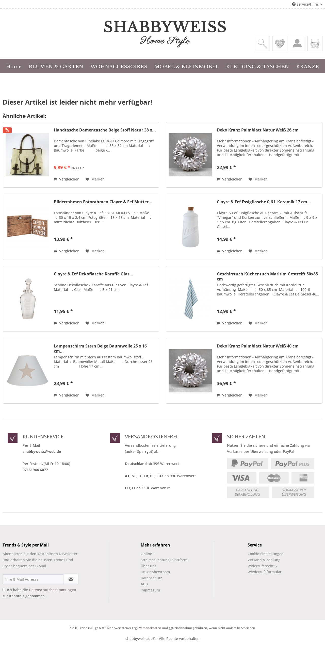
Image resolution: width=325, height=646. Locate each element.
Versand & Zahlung (264, 559)
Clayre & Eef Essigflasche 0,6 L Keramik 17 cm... (264, 202)
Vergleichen (66, 179)
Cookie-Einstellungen (266, 553)
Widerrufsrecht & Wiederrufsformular (265, 569)
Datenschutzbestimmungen (52, 589)
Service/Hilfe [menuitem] (305, 4)
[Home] (14, 66)
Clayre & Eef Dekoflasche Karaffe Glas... (93, 274)
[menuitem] (262, 43)
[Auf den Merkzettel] (95, 179)
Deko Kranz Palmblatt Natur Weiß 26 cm (258, 130)
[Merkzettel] (279, 43)
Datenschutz (151, 577)
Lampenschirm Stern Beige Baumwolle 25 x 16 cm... (100, 348)
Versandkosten (150, 628)
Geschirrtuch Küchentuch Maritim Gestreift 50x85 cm (267, 276)
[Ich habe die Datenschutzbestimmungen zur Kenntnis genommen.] (4, 589)
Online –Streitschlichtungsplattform (160, 556)
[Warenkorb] (314, 43)
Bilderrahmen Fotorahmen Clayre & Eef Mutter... (103, 202)
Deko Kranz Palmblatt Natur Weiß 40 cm (258, 346)
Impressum (150, 590)
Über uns (148, 566)
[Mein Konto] (297, 43)
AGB (144, 584)
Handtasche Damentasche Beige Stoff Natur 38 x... (105, 130)
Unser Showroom (155, 571)
